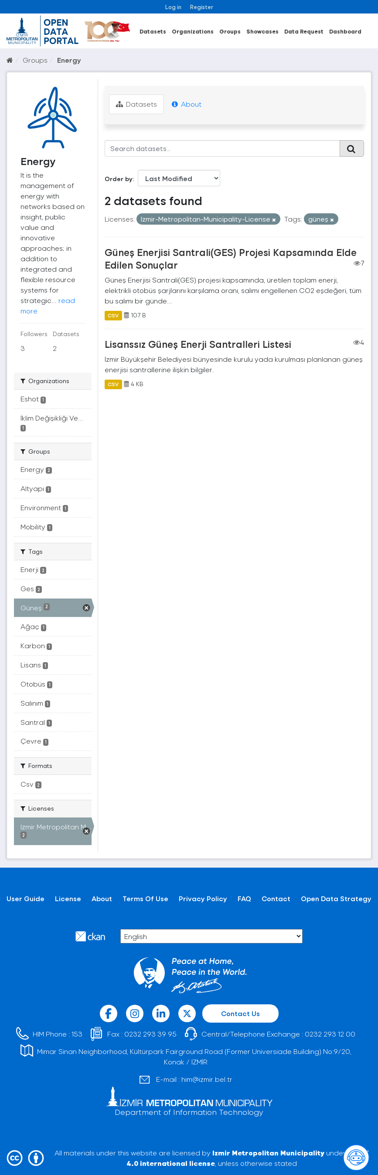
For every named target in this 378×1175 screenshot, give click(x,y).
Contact (276, 898)
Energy (69, 59)
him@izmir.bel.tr (206, 1079)
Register (201, 6)
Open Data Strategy (336, 898)
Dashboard (345, 31)
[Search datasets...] (222, 148)
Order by (119, 179)
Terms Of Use (145, 898)
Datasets (153, 31)
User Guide (25, 898)
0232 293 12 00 (330, 1033)
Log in (173, 6)
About (186, 103)
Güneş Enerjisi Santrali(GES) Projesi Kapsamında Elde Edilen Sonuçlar (231, 258)
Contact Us (240, 1013)
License (68, 898)
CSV (113, 315)
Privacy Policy (203, 898)
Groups (230, 31)
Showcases (262, 31)
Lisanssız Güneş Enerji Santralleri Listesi (198, 343)
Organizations (193, 31)
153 (77, 1033)
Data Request (304, 31)
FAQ (244, 898)
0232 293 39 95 (150, 1033)
